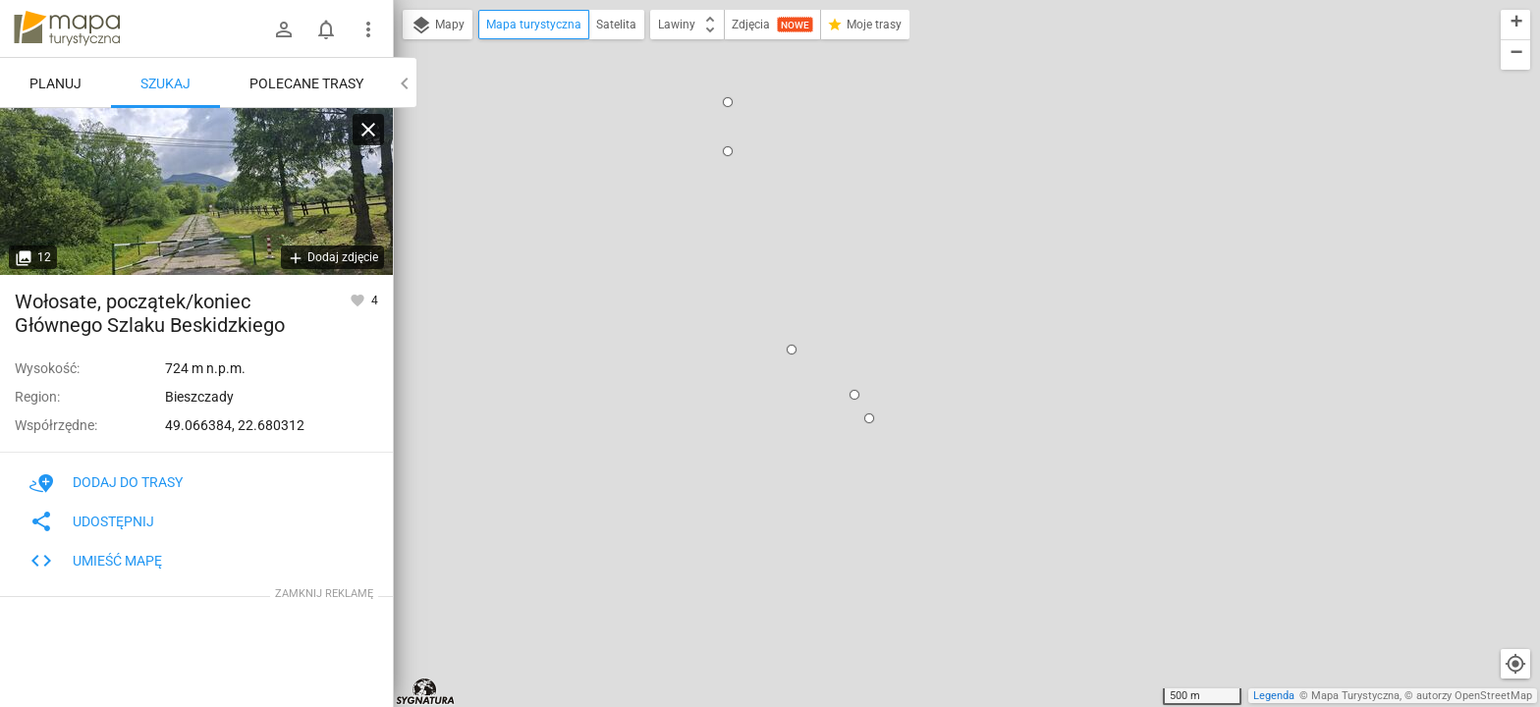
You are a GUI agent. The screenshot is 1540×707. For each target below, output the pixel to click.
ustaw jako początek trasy (947, 251)
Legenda (1273, 695)
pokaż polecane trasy (926, 216)
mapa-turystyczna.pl (67, 28)
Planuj (55, 83)
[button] (666, 89)
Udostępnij (91, 521)
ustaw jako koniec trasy (941, 304)
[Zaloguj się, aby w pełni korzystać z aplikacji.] (359, 299)
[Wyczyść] (368, 129)
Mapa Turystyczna (1355, 695)
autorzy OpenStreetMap (1474, 695)
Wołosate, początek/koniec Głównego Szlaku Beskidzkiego (965, 150)
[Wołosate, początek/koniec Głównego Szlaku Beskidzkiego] (196, 191)
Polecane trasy (306, 83)
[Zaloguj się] (284, 29)
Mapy (438, 25)
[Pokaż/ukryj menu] (368, 29)
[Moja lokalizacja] (1515, 664)
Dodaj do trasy (106, 482)
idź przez (899, 277)
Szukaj (165, 83)
